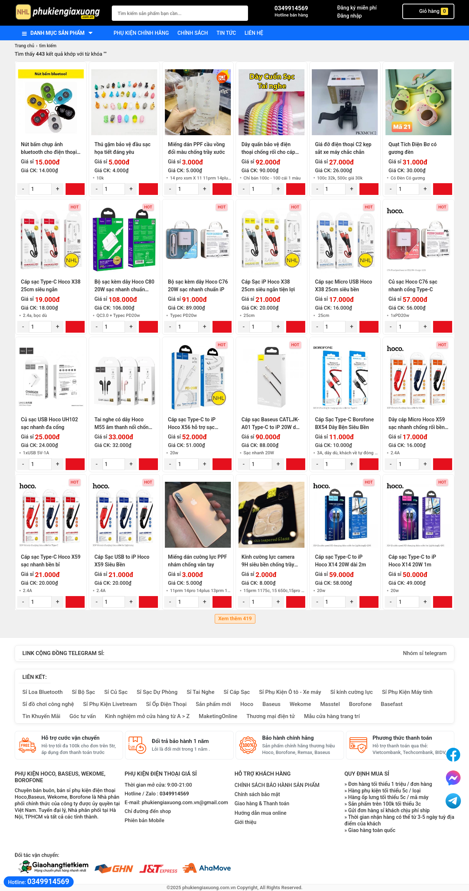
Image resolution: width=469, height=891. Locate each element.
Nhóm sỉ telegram (425, 653)
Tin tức (226, 33)
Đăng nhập (349, 16)
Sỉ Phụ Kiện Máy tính (407, 692)
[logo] (59, 13)
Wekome (300, 704)
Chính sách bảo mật (257, 794)
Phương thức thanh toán (402, 738)
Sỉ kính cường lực (351, 692)
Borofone (360, 704)
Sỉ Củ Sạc (116, 692)
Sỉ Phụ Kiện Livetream (110, 704)
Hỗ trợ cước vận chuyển (70, 738)
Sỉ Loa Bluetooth (42, 692)
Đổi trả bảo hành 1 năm (180, 741)
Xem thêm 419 (235, 619)
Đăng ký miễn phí (357, 8)
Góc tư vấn (83, 716)
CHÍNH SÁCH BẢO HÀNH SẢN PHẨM (277, 785)
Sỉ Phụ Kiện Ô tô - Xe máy (290, 692)
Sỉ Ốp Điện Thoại (166, 704)
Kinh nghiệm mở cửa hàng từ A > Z (147, 716)
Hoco (247, 704)
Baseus (271, 704)
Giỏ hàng (428, 11)
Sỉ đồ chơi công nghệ (48, 704)
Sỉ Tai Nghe (200, 692)
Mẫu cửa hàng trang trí (332, 716)
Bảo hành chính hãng (288, 738)
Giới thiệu (245, 822)
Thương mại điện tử (271, 716)
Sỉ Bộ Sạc (83, 692)
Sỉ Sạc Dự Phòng (157, 692)
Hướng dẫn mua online (260, 813)
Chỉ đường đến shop (148, 811)
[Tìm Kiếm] (240, 12)
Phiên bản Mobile (144, 821)
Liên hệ (254, 33)
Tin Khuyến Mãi (41, 716)
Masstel (330, 704)
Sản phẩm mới (213, 704)
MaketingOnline (218, 716)
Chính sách (192, 33)
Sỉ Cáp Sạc (237, 692)
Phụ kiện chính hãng (141, 33)
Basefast (391, 704)
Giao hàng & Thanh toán (261, 803)
